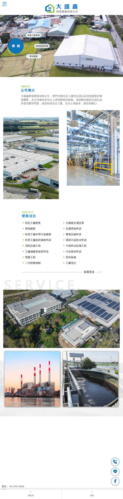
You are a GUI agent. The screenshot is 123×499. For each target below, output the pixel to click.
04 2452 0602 (17, 486)
